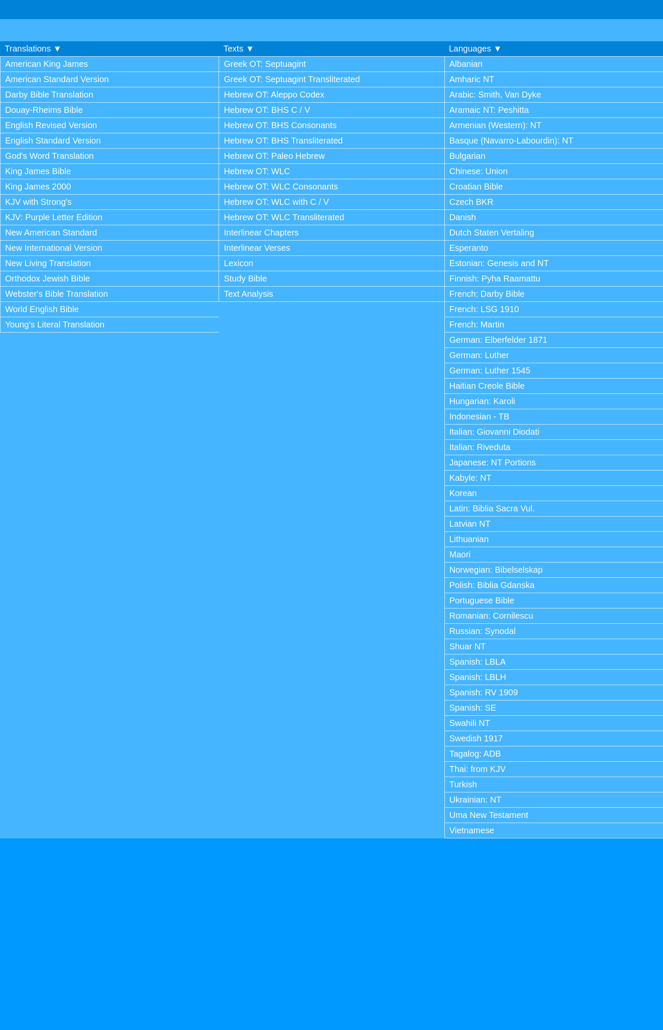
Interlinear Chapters (261, 232)
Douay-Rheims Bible (44, 110)
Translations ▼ (33, 48)
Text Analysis (248, 293)
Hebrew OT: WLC (257, 171)
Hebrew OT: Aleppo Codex (274, 94)
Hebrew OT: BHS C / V (267, 110)
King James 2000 (38, 186)
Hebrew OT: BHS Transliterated (283, 140)
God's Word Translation (49, 156)
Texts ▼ (238, 48)
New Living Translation (48, 263)
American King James (46, 64)
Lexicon (238, 263)
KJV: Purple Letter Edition (53, 217)
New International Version (53, 247)
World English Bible (42, 309)
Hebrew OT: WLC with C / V (276, 202)
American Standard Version (57, 79)
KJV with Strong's (38, 202)
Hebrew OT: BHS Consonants (280, 125)
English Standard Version (53, 140)
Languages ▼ (475, 48)
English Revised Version (51, 125)
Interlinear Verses (257, 247)
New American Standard (51, 232)
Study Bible (245, 278)
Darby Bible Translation (49, 94)
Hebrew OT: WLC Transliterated (284, 217)
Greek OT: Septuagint (265, 64)
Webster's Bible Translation (56, 293)
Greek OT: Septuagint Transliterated (292, 79)
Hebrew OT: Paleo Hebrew (274, 156)
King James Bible (38, 171)
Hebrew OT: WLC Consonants (281, 186)
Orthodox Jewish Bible (47, 278)
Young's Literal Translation (54, 324)
